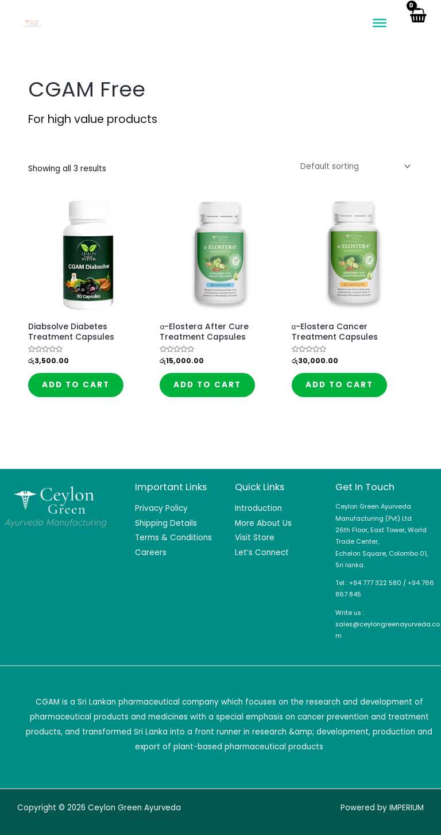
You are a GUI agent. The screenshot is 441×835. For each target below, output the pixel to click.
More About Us (263, 523)
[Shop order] (353, 166)
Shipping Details (166, 523)
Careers (151, 552)
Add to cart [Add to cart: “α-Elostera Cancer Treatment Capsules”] (339, 384)
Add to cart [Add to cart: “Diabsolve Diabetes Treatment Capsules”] (76, 384)
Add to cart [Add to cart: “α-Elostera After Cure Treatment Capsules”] (207, 384)
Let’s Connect (262, 552)
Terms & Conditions (173, 537)
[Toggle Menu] (379, 23)
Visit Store (254, 537)
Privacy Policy (161, 508)
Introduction (258, 508)
